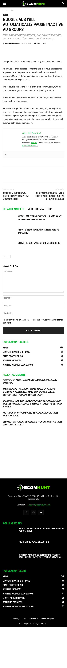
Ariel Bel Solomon (12, 43)
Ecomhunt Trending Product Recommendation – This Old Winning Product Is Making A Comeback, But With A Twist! (32, 445)
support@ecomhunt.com (39, 546)
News (12, 10)
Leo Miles (7, 463)
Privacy (16, 660)
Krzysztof (8, 454)
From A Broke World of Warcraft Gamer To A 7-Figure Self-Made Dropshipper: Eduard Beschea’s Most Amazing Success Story (29, 433)
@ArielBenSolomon (30, 187)
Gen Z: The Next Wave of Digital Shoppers (39, 284)
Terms (24, 660)
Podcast (34, 184)
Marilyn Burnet (10, 430)
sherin (6, 442)
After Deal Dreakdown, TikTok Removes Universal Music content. (16, 237)
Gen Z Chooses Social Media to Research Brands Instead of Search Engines (49, 237)
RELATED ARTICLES (13, 250)
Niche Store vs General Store (34, 583)
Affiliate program (47, 660)
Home (5, 10)
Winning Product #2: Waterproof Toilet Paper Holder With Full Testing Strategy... (40, 597)
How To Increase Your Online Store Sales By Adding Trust (41, 570)
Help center (33, 660)
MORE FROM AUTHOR (40, 250)
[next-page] (9, 297)
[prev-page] (4, 297)
